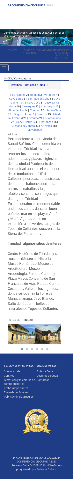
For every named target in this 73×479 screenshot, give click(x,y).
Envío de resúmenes (29, 51)
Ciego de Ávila (22, 114)
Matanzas (47, 122)
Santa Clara (53, 110)
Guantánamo (53, 118)
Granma (34, 118)
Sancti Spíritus (25, 122)
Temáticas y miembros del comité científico (61, 54)
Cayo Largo (16, 98)
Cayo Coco (33, 102)
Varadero (49, 95)
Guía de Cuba (45, 371)
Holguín (35, 95)
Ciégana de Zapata (23, 126)
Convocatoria (46, 50)
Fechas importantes (16, 388)
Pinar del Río (16, 110)
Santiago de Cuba (38, 98)
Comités (12, 50)
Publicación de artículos (18, 396)
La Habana (19, 95)
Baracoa (42, 114)
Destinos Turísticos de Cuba (28, 85)
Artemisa (46, 126)
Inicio (8, 78)
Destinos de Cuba (47, 375)
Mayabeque (34, 130)
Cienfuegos (48, 106)
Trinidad (35, 110)
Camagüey (28, 106)
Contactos (43, 380)
